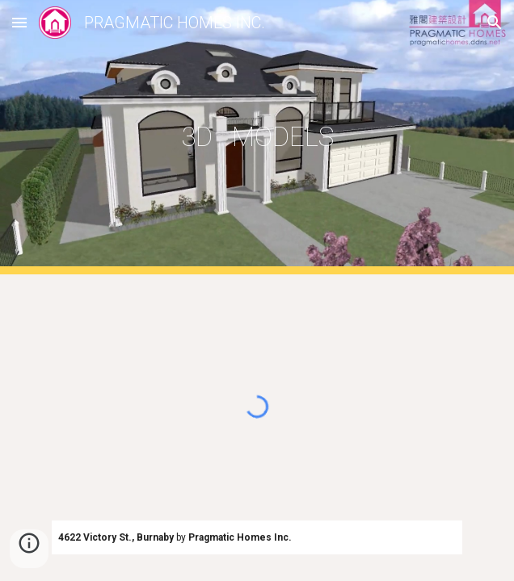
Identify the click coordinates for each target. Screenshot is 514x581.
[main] (256, 137)
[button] (19, 22)
